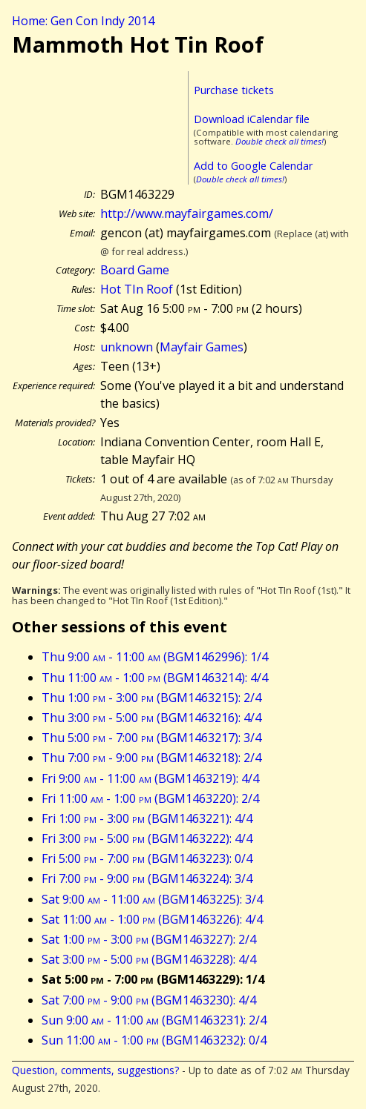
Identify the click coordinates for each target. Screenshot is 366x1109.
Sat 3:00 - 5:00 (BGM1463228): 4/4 (149, 959)
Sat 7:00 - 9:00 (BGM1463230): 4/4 (149, 1000)
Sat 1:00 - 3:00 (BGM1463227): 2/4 (149, 939)
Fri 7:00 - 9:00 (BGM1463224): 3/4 (147, 878)
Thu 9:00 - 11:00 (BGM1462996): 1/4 (155, 657)
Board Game (134, 270)
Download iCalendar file (252, 119)
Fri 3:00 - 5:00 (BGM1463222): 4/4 (147, 838)
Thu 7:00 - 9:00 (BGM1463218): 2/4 (151, 757)
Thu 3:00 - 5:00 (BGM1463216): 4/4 (151, 717)
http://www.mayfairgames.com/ (186, 213)
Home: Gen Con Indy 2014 (83, 21)
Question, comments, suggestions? (95, 1070)
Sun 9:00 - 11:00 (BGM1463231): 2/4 (154, 1020)
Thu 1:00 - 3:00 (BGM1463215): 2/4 (151, 697)
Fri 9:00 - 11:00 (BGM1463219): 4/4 (150, 778)
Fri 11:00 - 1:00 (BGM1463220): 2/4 (150, 798)
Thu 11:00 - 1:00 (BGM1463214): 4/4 (155, 677)
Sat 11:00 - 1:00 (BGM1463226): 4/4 (152, 919)
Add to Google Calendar (253, 166)
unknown (126, 347)
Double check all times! (279, 141)
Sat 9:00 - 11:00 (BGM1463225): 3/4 (152, 899)
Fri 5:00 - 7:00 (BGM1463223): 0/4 (147, 858)
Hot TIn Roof (136, 289)
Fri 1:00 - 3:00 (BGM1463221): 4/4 (147, 818)
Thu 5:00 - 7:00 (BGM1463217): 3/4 (151, 737)
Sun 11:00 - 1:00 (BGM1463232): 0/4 (154, 1040)
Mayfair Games (202, 347)
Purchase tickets (234, 90)
